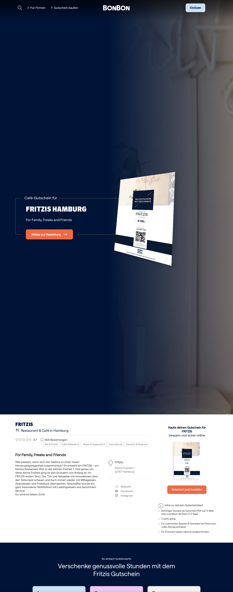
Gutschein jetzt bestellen (186, 489)
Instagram (124, 495)
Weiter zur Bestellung (46, 234)
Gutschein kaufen (66, 8)
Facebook (124, 491)
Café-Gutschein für (40, 198)
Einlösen (195, 8)
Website (123, 486)
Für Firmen (37, 8)
